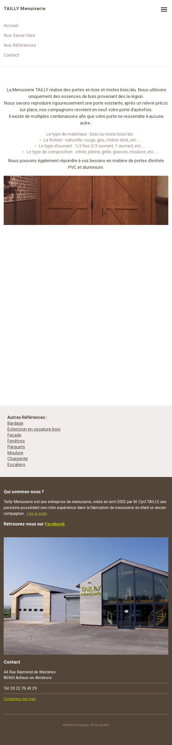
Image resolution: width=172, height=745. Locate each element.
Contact (11, 55)
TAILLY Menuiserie (25, 8)
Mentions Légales (75, 725)
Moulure (15, 452)
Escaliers (16, 464)
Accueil (11, 25)
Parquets (16, 446)
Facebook (55, 523)
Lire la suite (37, 513)
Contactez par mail (20, 699)
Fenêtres (16, 441)
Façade (14, 435)
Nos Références (20, 45)
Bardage (15, 423)
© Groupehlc (100, 725)
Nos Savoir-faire (19, 35)
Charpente (17, 458)
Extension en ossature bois (34, 429)
